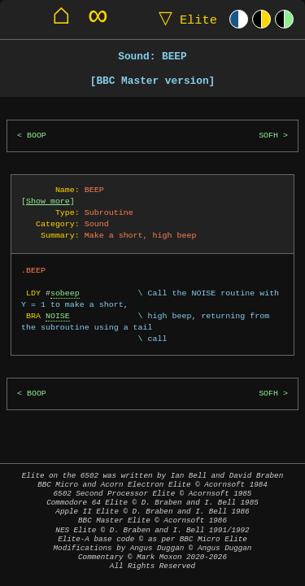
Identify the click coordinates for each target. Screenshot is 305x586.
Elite (184, 19)
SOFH (268, 135)
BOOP (36, 135)
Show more (48, 201)
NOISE (58, 315)
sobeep (65, 293)
